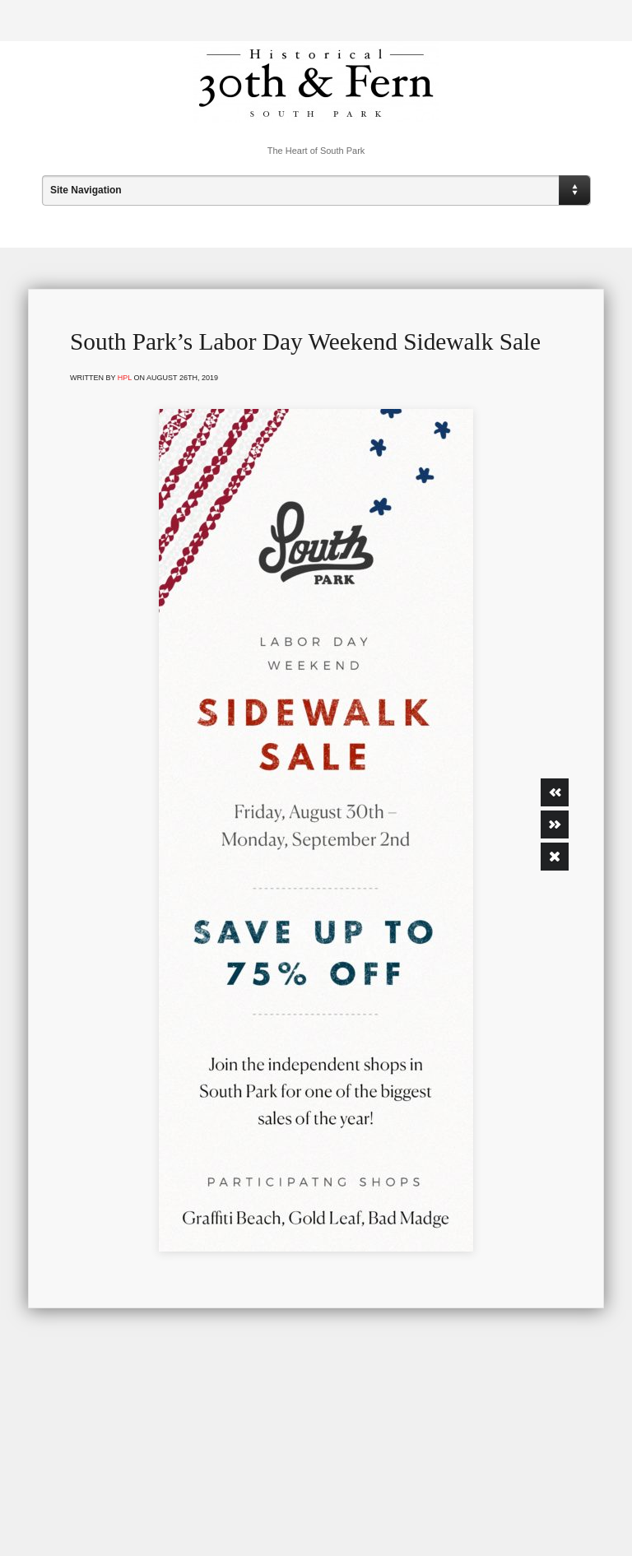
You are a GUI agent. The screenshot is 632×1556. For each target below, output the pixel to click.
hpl (125, 378)
